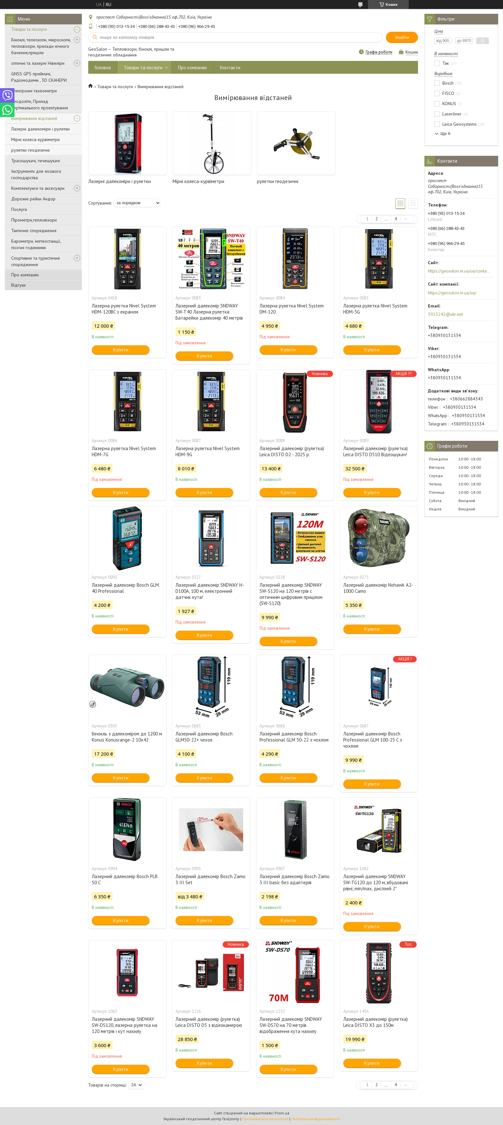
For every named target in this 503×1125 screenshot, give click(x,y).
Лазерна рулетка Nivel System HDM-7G (124, 451)
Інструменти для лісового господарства (36, 174)
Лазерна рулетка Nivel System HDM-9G (207, 451)
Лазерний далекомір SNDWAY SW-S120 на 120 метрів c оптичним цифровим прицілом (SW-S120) (291, 594)
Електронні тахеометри (34, 91)
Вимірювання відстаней (34, 118)
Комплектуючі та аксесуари (37, 188)
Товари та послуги (29, 29)
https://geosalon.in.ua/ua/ (452, 293)
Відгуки (18, 285)
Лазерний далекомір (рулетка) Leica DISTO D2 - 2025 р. (292, 451)
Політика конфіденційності (315, 1118)
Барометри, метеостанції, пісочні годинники (36, 244)
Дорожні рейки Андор (33, 199)
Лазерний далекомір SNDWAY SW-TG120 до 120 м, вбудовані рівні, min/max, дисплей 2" (375, 882)
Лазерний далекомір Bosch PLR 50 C (125, 879)
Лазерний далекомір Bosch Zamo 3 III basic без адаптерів (294, 879)
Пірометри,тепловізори (34, 220)
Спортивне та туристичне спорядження (35, 261)
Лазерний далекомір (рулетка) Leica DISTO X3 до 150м (375, 1022)
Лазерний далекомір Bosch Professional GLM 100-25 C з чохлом (372, 740)
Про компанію (25, 275)
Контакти (230, 67)
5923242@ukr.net (445, 314)
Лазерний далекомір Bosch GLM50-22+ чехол (204, 737)
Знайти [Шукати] (402, 37)
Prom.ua (282, 1113)
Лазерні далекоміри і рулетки (40, 129)
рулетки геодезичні (30, 150)
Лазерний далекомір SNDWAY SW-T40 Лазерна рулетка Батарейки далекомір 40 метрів (209, 312)
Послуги (19, 209)
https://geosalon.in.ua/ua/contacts (459, 271)
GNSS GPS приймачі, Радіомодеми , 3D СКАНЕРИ (39, 77)
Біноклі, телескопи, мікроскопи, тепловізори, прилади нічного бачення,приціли (41, 46)
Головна (103, 67)
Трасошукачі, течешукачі (35, 161)
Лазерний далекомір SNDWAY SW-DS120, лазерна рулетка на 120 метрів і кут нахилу (124, 1025)
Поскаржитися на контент (265, 1118)
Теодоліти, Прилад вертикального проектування (39, 104)
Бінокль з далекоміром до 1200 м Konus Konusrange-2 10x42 (127, 737)
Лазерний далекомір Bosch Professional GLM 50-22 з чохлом (294, 737)
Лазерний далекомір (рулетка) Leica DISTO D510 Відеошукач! (375, 451)
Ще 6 (445, 133)
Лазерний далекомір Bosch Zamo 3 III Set (210, 879)
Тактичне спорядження (33, 230)
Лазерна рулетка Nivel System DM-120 (292, 309)
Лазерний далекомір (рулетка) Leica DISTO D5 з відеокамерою (208, 1022)
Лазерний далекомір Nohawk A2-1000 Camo (378, 588)
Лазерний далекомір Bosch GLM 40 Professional (125, 588)
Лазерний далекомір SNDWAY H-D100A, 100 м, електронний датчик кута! (209, 591)
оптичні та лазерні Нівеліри (37, 63)
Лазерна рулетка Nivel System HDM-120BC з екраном (124, 309)
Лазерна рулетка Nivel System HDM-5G (375, 309)
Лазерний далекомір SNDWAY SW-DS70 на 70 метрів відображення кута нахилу (291, 1025)
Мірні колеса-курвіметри (35, 139)
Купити (120, 350)
